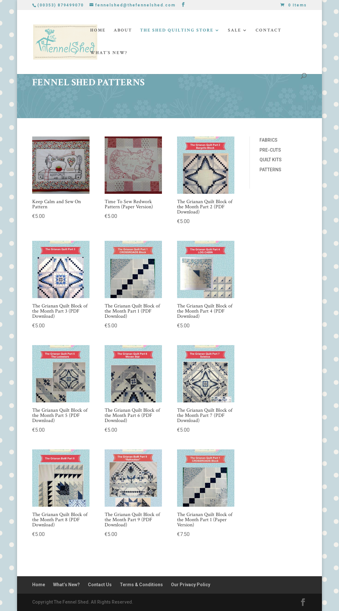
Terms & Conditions (141, 584)
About (123, 30)
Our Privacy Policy (190, 584)
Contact (268, 30)
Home (98, 30)
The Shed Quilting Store (176, 30)
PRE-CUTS (270, 150)
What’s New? (108, 53)
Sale (234, 30)
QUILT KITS (270, 159)
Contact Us (100, 584)
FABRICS (268, 140)
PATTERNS (270, 169)
